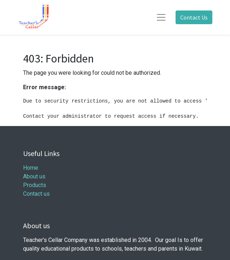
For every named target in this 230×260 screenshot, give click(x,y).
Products (34, 185)
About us (34, 176)
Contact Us (194, 17)
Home (30, 167)
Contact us (36, 193)
